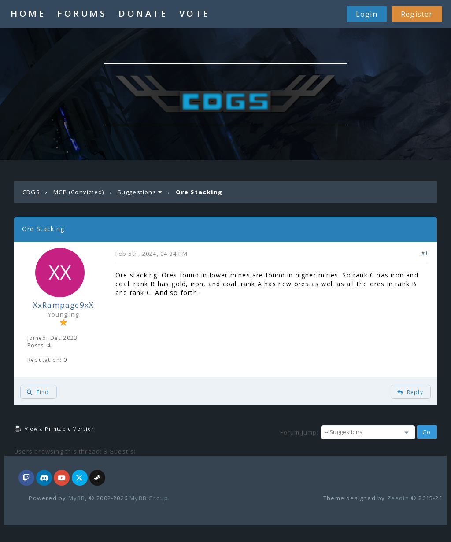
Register (417, 14)
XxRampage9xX (63, 305)
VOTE (194, 13)
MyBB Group (148, 498)
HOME (28, 13)
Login (366, 14)
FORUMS (82, 13)
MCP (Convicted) (78, 192)
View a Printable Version (60, 428)
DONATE (142, 13)
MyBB (76, 498)
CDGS (31, 192)
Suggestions (137, 192)
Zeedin (398, 498)
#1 (424, 253)
